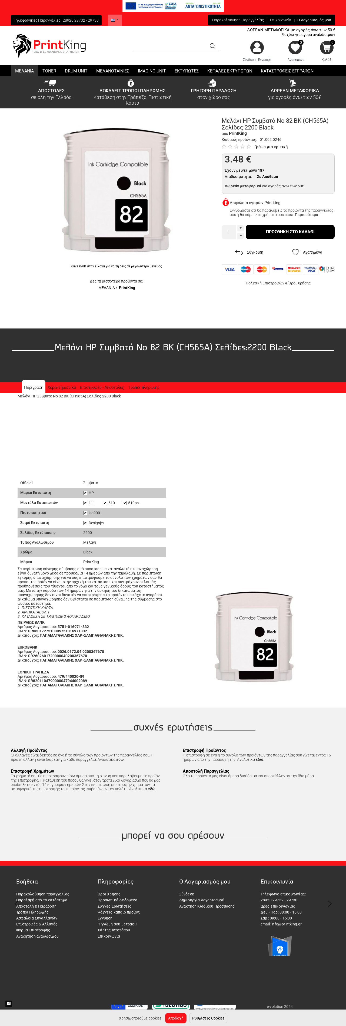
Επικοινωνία (280, 20)
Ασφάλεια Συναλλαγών (36, 918)
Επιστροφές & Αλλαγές (37, 924)
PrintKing (127, 287)
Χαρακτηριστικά (62, 387)
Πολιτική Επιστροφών (265, 283)
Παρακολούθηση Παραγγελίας (238, 20)
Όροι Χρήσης (299, 283)
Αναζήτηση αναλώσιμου (37, 936)
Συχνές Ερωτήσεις (114, 906)
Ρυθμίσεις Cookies (208, 1018)
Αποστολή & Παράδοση (36, 906)
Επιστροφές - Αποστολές (102, 387)
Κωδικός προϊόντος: (239, 139)
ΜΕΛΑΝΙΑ (106, 287)
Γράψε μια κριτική (271, 146)
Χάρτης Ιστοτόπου (114, 930)
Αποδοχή (176, 1018)
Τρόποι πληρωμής (144, 387)
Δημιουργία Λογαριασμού (201, 900)
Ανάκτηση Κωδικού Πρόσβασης (207, 906)
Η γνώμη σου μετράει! (117, 924)
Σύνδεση (249, 60)
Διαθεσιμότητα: (238, 176)
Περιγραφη (33, 387)
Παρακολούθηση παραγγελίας (42, 894)
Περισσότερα (306, 214)
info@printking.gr (286, 924)
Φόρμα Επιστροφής (33, 930)
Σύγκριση (249, 252)
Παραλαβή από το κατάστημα (41, 900)
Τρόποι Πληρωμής (32, 912)
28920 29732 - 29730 (81, 20)
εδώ (120, 759)
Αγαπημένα (296, 60)
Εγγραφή (264, 60)
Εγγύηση (105, 918)
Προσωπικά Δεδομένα (117, 900)
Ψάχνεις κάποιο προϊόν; (119, 912)
